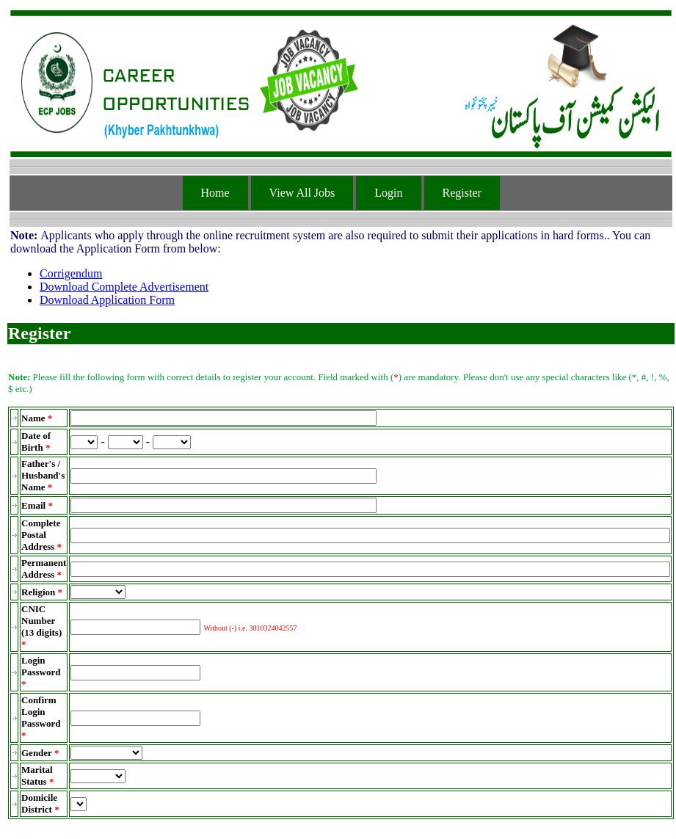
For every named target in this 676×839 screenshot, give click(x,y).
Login (388, 192)
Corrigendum (71, 273)
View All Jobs (302, 192)
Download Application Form (107, 300)
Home (215, 192)
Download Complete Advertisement (124, 286)
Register (462, 192)
